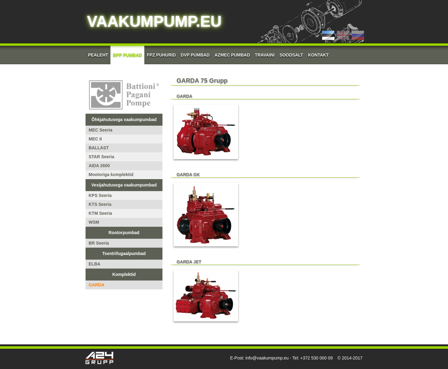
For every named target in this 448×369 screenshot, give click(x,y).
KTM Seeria (100, 213)
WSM (94, 222)
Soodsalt (291, 55)
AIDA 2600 (99, 165)
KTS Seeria (100, 204)
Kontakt (318, 55)
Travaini (264, 55)
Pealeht (98, 55)
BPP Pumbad (127, 55)
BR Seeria (99, 243)
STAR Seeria (101, 156)
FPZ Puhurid (161, 55)
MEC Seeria (100, 130)
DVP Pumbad (195, 55)
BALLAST (99, 147)
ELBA (94, 263)
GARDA (96, 284)
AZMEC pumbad (232, 55)
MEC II (95, 138)
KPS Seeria (100, 195)
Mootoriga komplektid (111, 174)
